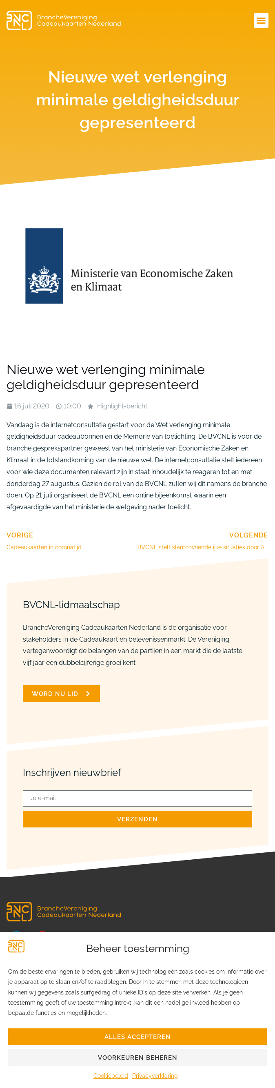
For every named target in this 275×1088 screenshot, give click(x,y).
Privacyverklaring (155, 1075)
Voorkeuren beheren (137, 1057)
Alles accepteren (137, 1037)
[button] (261, 20)
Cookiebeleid (110, 1075)
